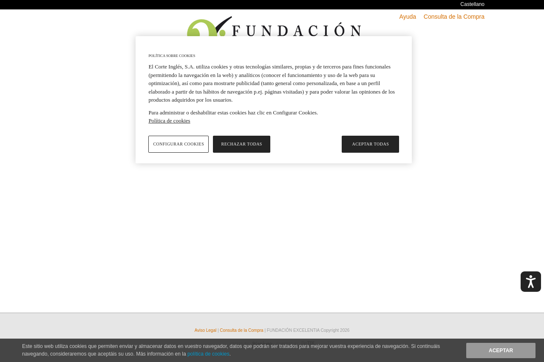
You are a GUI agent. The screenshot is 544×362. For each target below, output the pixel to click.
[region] (274, 99)
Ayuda (408, 16)
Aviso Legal (206, 330)
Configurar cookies (178, 144)
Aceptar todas (370, 144)
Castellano (472, 4)
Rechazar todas (241, 144)
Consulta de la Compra (454, 16)
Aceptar (501, 350)
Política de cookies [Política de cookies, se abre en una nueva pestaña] (169, 120)
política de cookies (208, 354)
